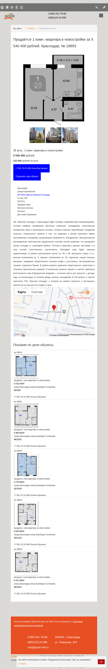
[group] (54, 311)
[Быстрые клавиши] (23, 335)
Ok (101, 662)
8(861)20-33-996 (57, 17)
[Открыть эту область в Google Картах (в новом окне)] (19, 334)
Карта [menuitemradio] (22, 292)
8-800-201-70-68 (57, 13)
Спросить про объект (27, 176)
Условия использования (59, 335)
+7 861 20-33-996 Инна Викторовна (31, 168)
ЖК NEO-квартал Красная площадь (33, 195)
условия (22, 664)
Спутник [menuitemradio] (37, 292)
